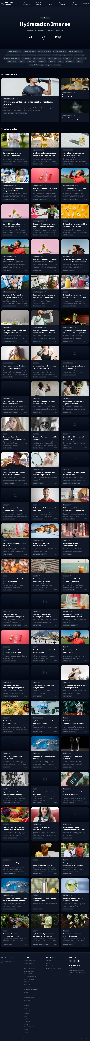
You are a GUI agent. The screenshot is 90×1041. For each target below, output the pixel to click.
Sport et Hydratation (26, 3)
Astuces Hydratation (75, 3)
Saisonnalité (31, 61)
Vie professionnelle (36, 65)
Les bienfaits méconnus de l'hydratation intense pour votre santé (77, 970)
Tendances (67, 58)
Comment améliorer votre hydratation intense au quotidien (78, 975)
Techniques (26, 58)
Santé (22, 61)
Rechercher (85, 3)
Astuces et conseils (50, 3)
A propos (48, 960)
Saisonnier (42, 61)
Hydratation (67, 55)
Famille (79, 61)
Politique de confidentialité (53, 968)
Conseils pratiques (39, 58)
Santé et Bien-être (38, 3)
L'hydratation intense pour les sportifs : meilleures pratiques (77, 968)
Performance (79, 55)
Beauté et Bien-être (54, 58)
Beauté (57, 65)
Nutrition (57, 55)
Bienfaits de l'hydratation (12, 58)
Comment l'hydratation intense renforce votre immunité (77, 972)
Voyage (48, 65)
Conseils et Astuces (12, 55)
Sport (60, 61)
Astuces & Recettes (80, 58)
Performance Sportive (29, 55)
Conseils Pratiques (44, 55)
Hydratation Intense (62, 3)
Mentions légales (51, 966)
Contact (48, 963)
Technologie (12, 61)
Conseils (52, 61)
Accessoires (70, 61)
